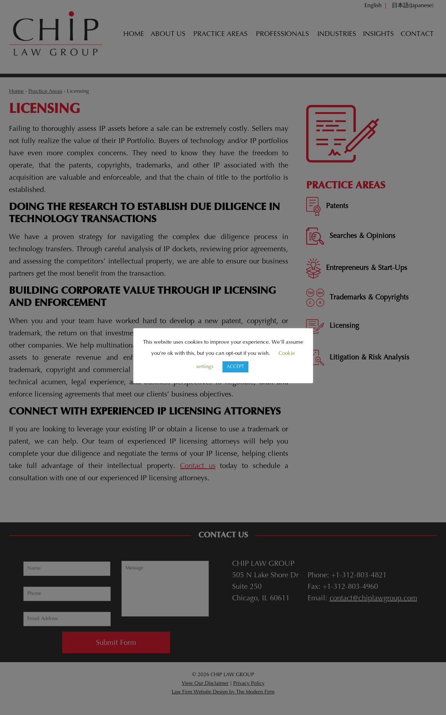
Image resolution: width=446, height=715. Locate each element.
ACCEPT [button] (235, 367)
